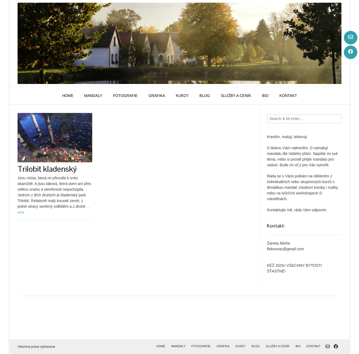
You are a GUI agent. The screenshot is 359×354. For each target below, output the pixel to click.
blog (205, 95)
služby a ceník (236, 95)
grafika (156, 95)
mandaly (93, 95)
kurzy (182, 95)
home (67, 95)
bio (265, 95)
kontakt (288, 95)
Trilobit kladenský (47, 169)
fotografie (125, 95)
